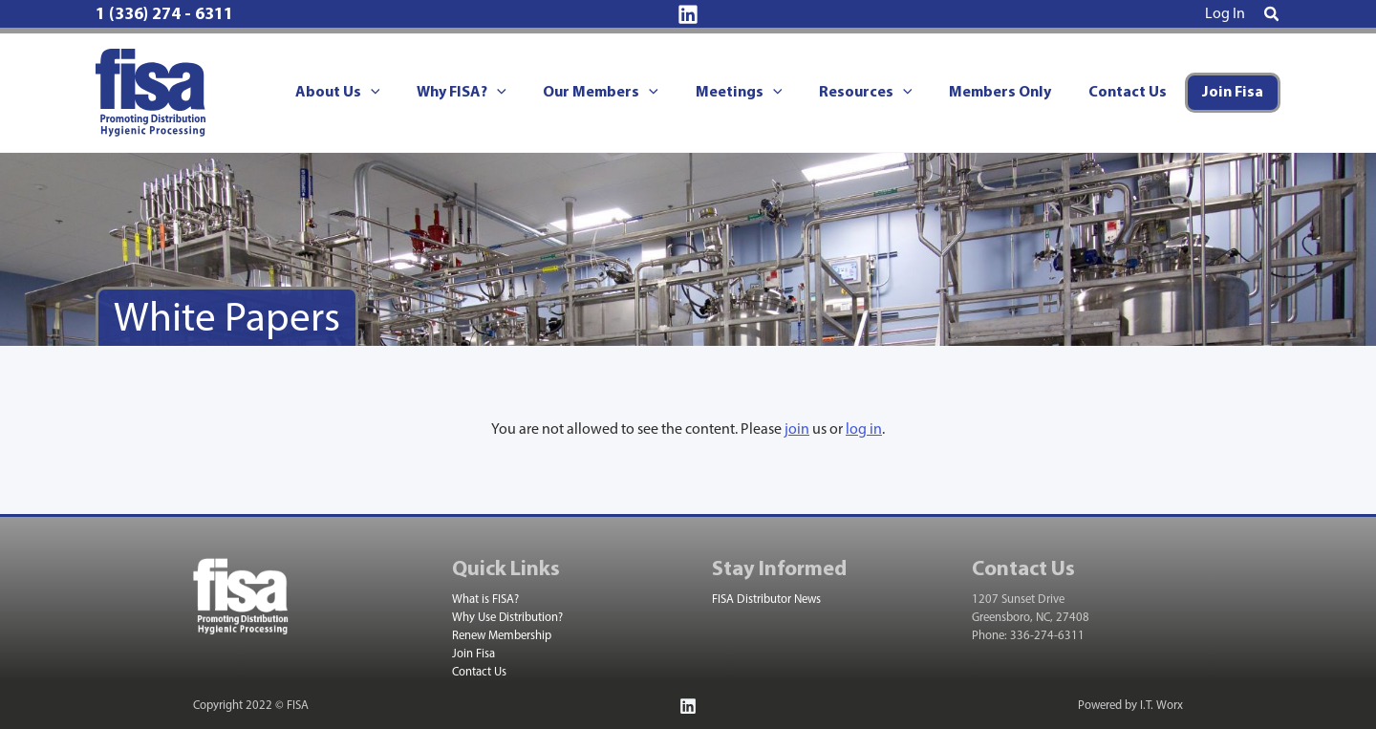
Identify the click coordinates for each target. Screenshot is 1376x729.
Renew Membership (501, 636)
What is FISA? (485, 599)
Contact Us (479, 672)
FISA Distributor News (766, 599)
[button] (1272, 15)
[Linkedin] (688, 14)
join (797, 430)
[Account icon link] (1225, 14)
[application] (411, 92)
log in (864, 430)
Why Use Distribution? (508, 617)
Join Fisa (473, 654)
